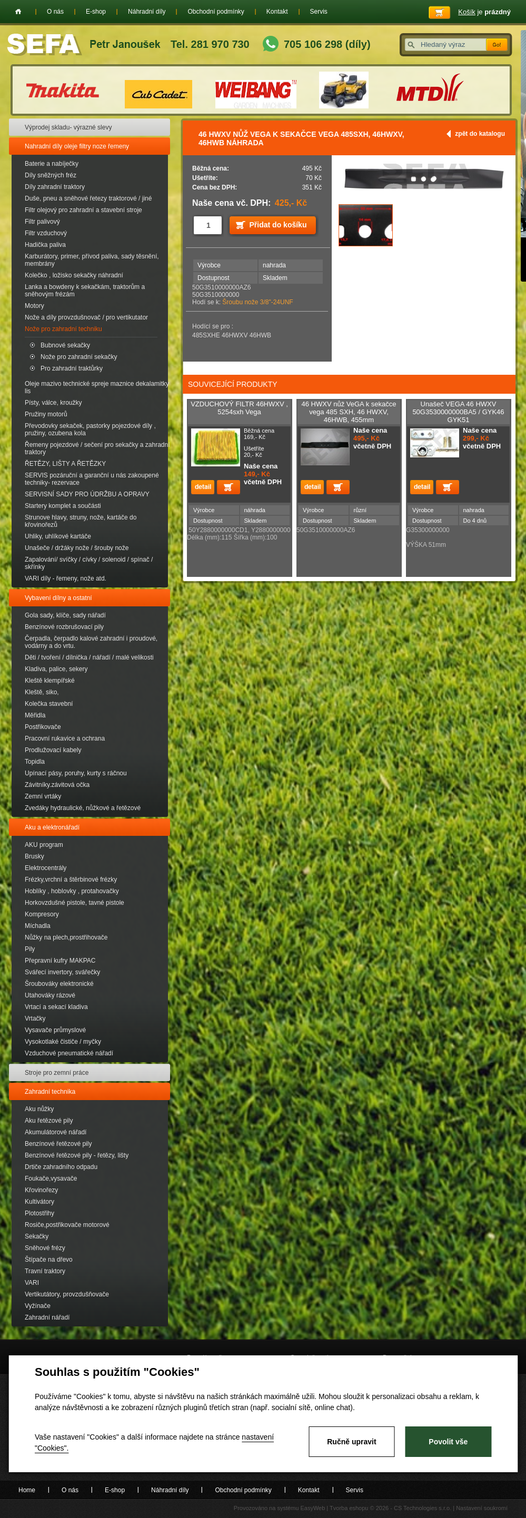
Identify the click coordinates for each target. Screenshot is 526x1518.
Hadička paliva (45, 244)
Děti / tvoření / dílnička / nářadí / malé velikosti (89, 657)
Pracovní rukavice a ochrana (65, 738)
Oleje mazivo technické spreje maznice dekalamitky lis (97, 387)
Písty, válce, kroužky (53, 402)
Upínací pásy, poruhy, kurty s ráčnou (76, 773)
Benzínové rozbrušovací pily (64, 627)
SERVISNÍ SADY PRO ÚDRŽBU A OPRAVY (87, 494)
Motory (34, 305)
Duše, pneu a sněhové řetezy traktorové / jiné (88, 198)
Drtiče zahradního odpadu (61, 1167)
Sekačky (36, 1236)
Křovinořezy (41, 1190)
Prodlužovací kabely (53, 750)
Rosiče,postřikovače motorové (67, 1225)
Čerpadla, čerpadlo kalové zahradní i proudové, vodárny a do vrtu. (91, 642)
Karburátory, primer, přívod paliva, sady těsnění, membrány (92, 260)
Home (18, 11)
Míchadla (38, 926)
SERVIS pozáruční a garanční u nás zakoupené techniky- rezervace (92, 479)
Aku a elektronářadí (52, 827)
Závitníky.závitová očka (57, 784)
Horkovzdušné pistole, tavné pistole (74, 902)
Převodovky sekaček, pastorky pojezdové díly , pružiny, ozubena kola (90, 429)
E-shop (96, 11)
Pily (30, 949)
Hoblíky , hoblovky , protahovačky (72, 891)
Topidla (35, 761)
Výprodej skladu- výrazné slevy (68, 127)
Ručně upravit (351, 1441)
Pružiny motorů (46, 414)
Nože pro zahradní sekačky (79, 357)
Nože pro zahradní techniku (63, 329)
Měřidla (35, 715)
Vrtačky (35, 1018)
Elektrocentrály (45, 868)
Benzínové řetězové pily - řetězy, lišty (76, 1155)
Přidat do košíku (278, 225)
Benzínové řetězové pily (58, 1143)
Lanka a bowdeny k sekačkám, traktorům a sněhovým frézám (85, 290)
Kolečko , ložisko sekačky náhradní (74, 275)
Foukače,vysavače (51, 1178)
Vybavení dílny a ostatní (58, 598)
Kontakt (277, 11)
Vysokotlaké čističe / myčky (63, 1041)
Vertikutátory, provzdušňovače (67, 1294)
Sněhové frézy (45, 1248)
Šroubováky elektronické (59, 983)
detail (202, 487)
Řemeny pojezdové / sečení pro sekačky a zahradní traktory (97, 448)
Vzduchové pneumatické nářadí (69, 1053)
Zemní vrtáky (43, 796)
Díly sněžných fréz (50, 175)
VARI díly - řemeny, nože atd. (65, 578)
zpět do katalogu (480, 133)
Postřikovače (43, 727)
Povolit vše (448, 1441)
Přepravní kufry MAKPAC (60, 960)
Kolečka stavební (49, 703)
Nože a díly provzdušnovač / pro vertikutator (86, 317)
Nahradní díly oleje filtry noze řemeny (77, 146)
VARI (32, 1282)
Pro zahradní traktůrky (72, 368)
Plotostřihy (39, 1213)
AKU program (44, 844)
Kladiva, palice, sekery (56, 669)
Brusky (34, 856)
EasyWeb (312, 1508)
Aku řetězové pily (49, 1120)
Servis (318, 11)
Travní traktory (45, 1271)
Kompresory (42, 914)
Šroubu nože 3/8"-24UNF (257, 302)
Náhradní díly (146, 11)
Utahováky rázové (50, 995)
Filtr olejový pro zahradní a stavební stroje (83, 210)
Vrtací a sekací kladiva (56, 1007)
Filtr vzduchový (46, 233)
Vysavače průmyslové (55, 1030)
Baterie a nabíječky (51, 163)
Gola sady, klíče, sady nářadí (65, 615)
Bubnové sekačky (65, 345)
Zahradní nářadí (47, 1317)
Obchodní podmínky (215, 11)
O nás (55, 11)
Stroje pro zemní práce (56, 1072)
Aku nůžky (39, 1109)
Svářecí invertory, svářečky (62, 972)
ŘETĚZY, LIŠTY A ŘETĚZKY (65, 463)
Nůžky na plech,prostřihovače (66, 937)
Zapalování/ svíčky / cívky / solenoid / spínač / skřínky (89, 563)
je (484, 12)
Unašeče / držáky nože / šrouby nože (76, 548)
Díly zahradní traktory (55, 187)
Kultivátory (39, 1201)
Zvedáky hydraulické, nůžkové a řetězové (83, 808)
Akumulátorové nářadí (55, 1132)
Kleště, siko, (42, 692)
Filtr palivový (42, 221)
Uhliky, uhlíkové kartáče (58, 536)
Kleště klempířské (50, 680)
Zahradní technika (50, 1091)
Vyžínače (38, 1306)
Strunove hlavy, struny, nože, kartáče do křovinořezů (80, 521)
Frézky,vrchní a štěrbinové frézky (71, 879)
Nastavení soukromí (482, 1508)
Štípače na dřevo (49, 1259)
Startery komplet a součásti (63, 506)
